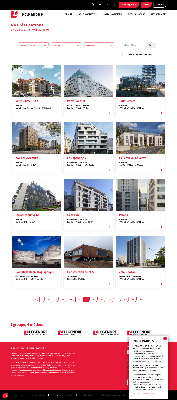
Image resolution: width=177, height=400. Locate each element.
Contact (160, 5)
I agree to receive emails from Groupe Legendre (146, 360)
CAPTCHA (131, 367)
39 (71, 299)
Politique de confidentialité (62, 395)
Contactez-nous (148, 87)
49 (125, 299)
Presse (146, 5)
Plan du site (19, 395)
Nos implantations (112, 14)
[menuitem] (100, 5)
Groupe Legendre (19, 30)
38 (63, 299)
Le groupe (67, 14)
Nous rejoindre (129, 5)
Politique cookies (86, 395)
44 (110, 299)
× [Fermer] (165, 31)
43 (102, 299)
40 (79, 299)
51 (141, 299)
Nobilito (131, 395)
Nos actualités (158, 14)
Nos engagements (87, 14)
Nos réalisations (136, 14)
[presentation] (147, 373)
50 (133, 299)
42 (94, 299)
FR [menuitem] (100, 5)
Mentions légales (38, 395)
